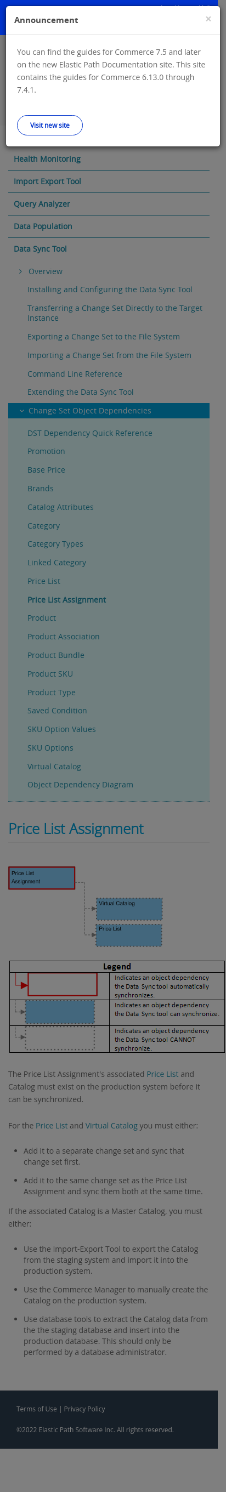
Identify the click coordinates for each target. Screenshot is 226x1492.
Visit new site (50, 125)
